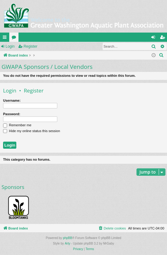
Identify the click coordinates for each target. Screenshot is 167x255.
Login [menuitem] (154, 38)
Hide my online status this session (31, 131)
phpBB (67, 238)
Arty (67, 243)
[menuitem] (161, 55)
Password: (11, 114)
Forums (15, 38)
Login (10, 46)
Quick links (5, 38)
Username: (12, 100)
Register (30, 46)
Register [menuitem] (164, 38)
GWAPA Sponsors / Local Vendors (47, 67)
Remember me (17, 125)
